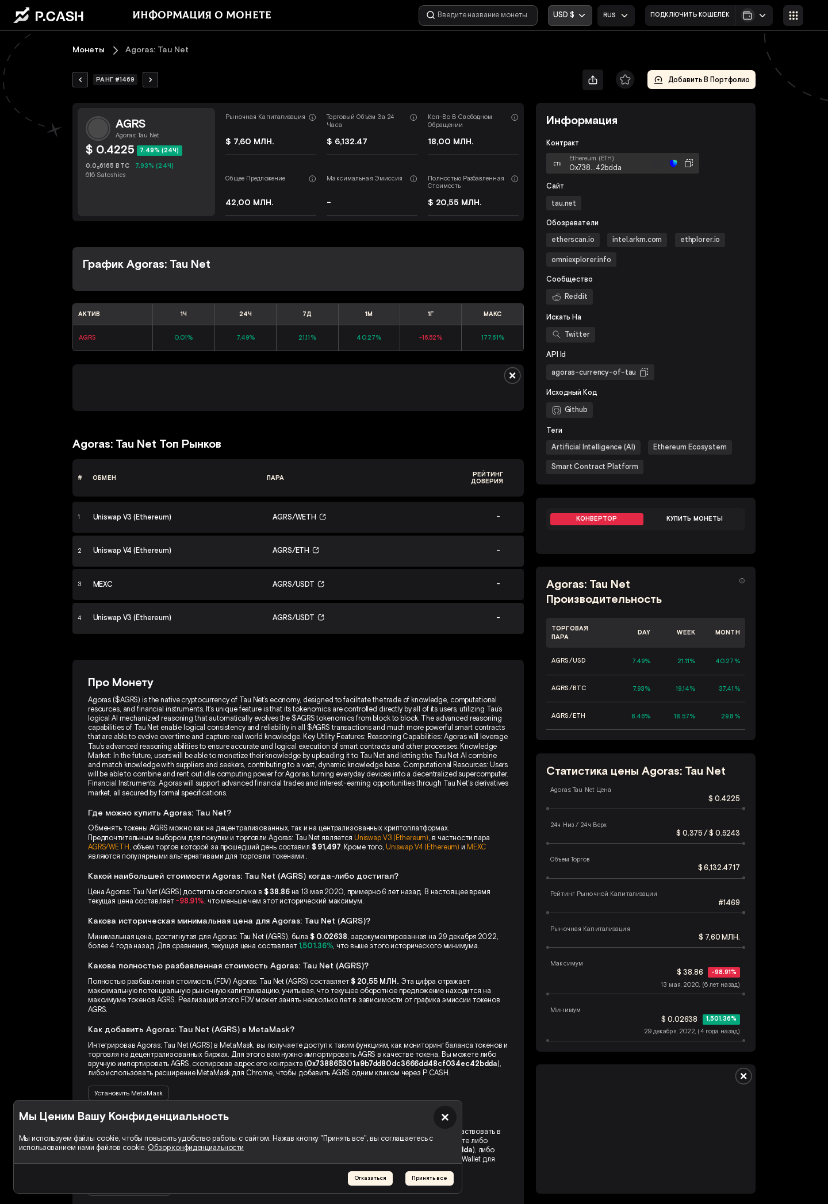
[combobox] (617, 15)
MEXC (477, 847)
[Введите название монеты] (479, 15)
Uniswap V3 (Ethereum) (391, 837)
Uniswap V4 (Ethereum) (422, 847)
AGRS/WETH (108, 847)
